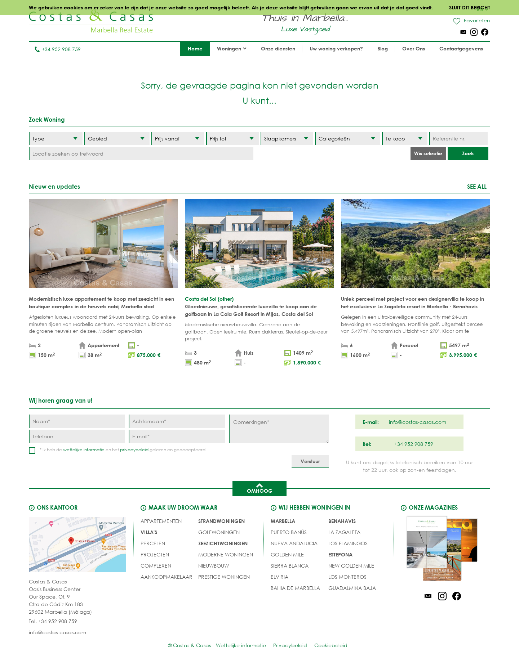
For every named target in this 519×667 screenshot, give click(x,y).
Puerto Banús (289, 532)
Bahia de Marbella (295, 588)
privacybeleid (134, 450)
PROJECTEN (155, 554)
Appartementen (161, 521)
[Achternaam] (177, 421)
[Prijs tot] (232, 138)
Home (195, 48)
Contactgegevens (461, 48)
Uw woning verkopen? (336, 48)
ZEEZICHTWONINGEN (223, 543)
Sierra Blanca (290, 565)
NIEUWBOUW (213, 565)
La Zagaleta (344, 532)
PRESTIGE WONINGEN (224, 576)
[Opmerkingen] (279, 429)
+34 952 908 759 (57, 49)
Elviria (279, 576)
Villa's (149, 532)
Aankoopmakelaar (166, 576)
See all (477, 186)
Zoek (468, 153)
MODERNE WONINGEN (225, 554)
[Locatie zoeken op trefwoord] (141, 153)
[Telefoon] (77, 436)
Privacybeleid (290, 645)
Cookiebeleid (330, 645)
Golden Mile (287, 554)
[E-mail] (177, 436)
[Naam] (77, 421)
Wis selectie (428, 153)
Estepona (340, 554)
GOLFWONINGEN (219, 532)
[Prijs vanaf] (177, 138)
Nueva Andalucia (294, 543)
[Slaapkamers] (287, 138)
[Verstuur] (310, 461)
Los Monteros (347, 576)
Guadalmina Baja (352, 588)
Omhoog (259, 488)
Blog (382, 48)
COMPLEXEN (156, 565)
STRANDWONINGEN (221, 521)
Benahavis (342, 521)
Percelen (153, 543)
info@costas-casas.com (57, 632)
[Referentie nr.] (458, 138)
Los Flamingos (348, 543)
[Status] (404, 138)
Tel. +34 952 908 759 (53, 621)
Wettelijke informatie (241, 645)
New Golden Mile (351, 565)
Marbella (283, 521)
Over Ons (413, 48)
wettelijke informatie (84, 450)
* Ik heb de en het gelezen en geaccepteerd (122, 450)
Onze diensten (278, 48)
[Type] (56, 138)
